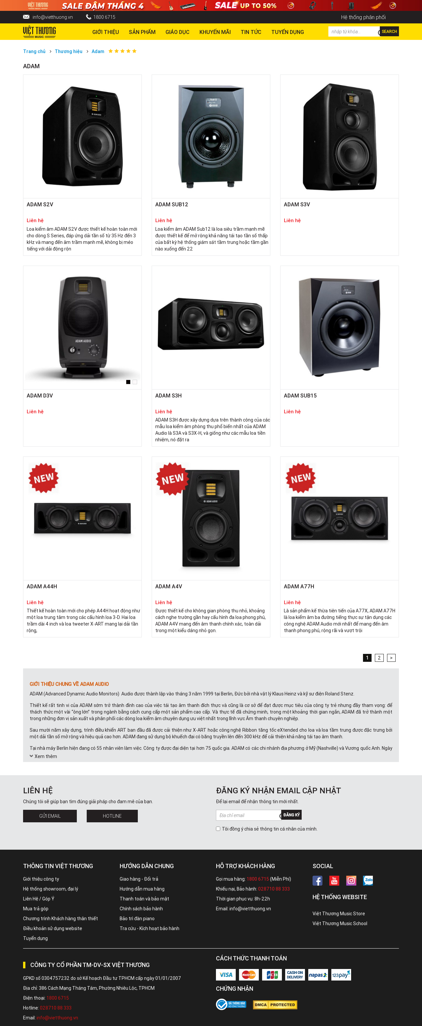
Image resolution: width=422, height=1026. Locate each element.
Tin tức (251, 32)
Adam (98, 51)
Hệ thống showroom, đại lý (50, 889)
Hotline (112, 816)
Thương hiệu (68, 51)
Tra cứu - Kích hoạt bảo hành (149, 928)
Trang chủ (34, 51)
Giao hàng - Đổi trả (139, 879)
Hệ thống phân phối (363, 17)
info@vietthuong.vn (53, 17)
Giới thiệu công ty (41, 879)
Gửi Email (50, 816)
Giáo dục (178, 32)
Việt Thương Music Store (339, 914)
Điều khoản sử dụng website (52, 928)
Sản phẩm (142, 32)
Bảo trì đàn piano (137, 919)
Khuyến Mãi (215, 32)
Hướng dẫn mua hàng (142, 889)
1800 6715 (104, 17)
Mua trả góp (35, 909)
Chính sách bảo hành (141, 909)
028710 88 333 (274, 889)
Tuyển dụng (35, 938)
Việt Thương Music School (340, 923)
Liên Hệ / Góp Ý (38, 899)
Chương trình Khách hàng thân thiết (60, 919)
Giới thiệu (105, 32)
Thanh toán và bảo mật (144, 899)
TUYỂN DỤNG (287, 32)
